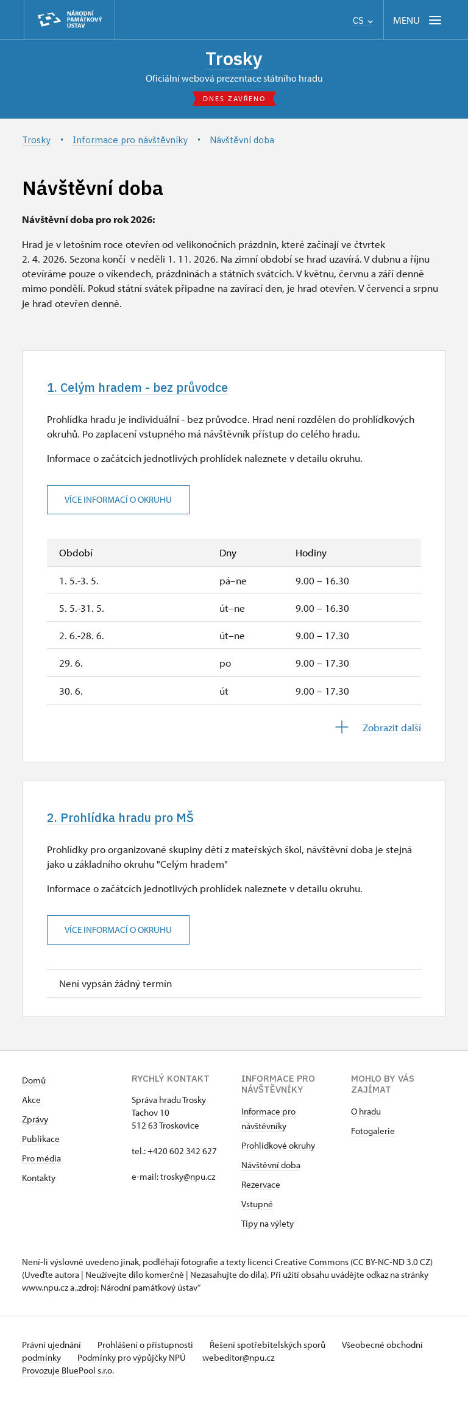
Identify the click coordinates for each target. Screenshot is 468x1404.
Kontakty (38, 1183)
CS (363, 20)
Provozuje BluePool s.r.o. (68, 1375)
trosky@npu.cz (187, 1182)
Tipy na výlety (267, 1229)
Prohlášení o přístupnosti (151, 1350)
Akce (31, 1105)
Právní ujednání (52, 1350)
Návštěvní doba (270, 1170)
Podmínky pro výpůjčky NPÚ (176, 1363)
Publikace (41, 1144)
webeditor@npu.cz (286, 1363)
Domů (34, 1085)
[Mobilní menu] (418, 20)
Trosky (234, 59)
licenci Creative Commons (298, 1267)
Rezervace (260, 1190)
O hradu (366, 1116)
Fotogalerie (373, 1136)
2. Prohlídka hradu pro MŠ (130, 822)
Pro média (41, 1163)
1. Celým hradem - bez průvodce (150, 390)
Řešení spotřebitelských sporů (278, 1350)
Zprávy (35, 1124)
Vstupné (257, 1209)
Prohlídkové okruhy (278, 1151)
